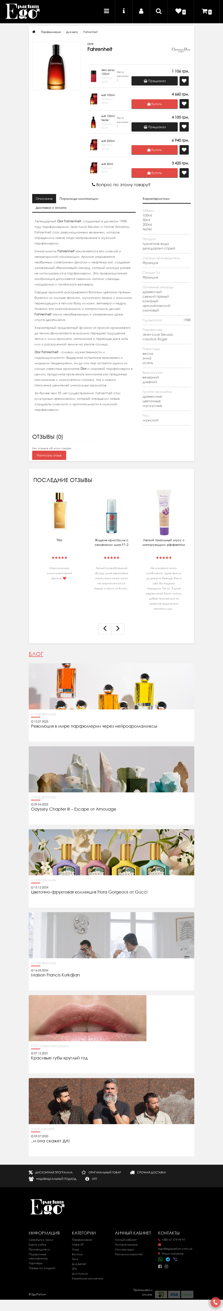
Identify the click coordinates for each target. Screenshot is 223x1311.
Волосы (77, 1254)
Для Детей (79, 1264)
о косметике (42, 1128)
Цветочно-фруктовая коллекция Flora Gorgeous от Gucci (90, 892)
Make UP (78, 1244)
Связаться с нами (41, 1240)
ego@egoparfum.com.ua (175, 1247)
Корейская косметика (87, 1278)
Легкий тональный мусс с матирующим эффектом (163, 542)
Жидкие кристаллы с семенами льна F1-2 (112, 542)
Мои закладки (124, 1249)
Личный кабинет (126, 1240)
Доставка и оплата (51, 207)
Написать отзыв (49, 455)
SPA (74, 1269)
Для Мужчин (80, 1274)
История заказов (126, 1244)
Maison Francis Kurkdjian (55, 975)
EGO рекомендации (50, 1045)
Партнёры (36, 1263)
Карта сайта (37, 1244)
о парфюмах (43, 714)
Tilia (59, 540)
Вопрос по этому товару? (121, 185)
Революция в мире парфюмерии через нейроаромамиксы (94, 726)
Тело (75, 1259)
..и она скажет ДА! (50, 1141)
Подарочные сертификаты (38, 1256)
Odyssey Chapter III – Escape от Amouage (73, 809)
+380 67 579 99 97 (171, 1240)
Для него (72, 32)
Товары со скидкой (42, 1268)
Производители (39, 1249)
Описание (44, 198)
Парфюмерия (51, 32)
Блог (36, 654)
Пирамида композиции (79, 198)
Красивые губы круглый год (59, 1058)
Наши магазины (171, 1253)
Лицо (75, 1249)
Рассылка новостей (129, 1254)
